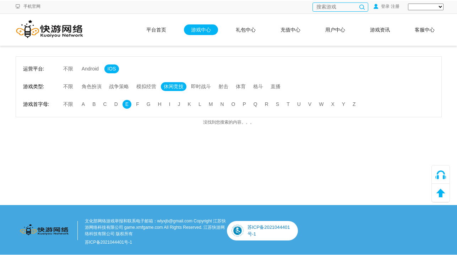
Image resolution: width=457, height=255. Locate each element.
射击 (223, 86)
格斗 (258, 86)
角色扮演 (92, 86)
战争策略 (119, 86)
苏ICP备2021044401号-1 (108, 242)
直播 (276, 86)
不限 (68, 69)
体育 (241, 86)
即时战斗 (201, 86)
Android (90, 69)
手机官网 (31, 6)
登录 (382, 6)
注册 (395, 6)
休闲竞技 (174, 86)
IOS (111, 69)
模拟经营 (146, 86)
